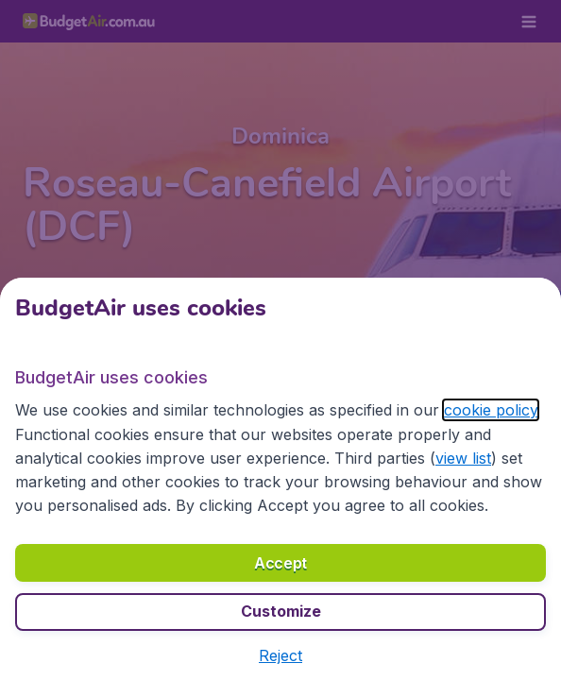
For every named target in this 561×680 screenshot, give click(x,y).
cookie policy (490, 409)
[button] (280, 655)
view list (463, 458)
